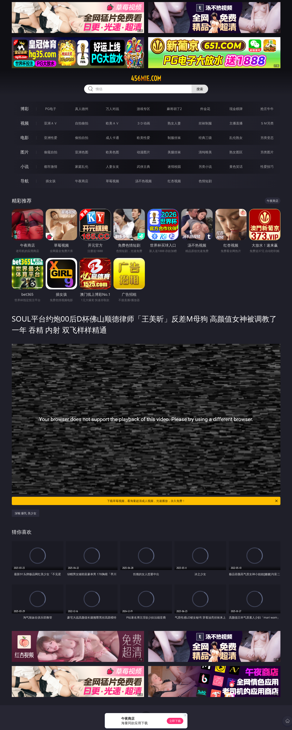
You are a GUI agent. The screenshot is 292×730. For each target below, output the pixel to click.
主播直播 (236, 123)
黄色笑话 (236, 166)
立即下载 (175, 721)
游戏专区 (143, 108)
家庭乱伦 (81, 166)
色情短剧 (205, 181)
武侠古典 (143, 166)
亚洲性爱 (50, 137)
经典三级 (205, 137)
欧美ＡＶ (112, 123)
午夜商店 (81, 181)
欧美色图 (112, 152)
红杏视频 (174, 181)
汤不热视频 (143, 181)
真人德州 (81, 108)
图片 (24, 152)
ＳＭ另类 (267, 123)
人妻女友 (112, 166)
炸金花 (205, 108)
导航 (24, 181)
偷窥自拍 (50, 152)
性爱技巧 (267, 166)
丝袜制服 (205, 123)
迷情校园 (174, 166)
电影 (24, 137)
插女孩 (51, 181)
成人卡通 (112, 137)
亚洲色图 (81, 152)
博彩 (24, 108)
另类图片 (267, 152)
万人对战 (112, 108)
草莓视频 (112, 181)
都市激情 (50, 166)
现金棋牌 (236, 108)
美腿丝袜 (174, 152)
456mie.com (146, 78)
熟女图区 (236, 152)
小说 (24, 166)
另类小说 (205, 166)
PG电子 (50, 108)
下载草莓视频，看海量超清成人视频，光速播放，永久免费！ (192, 500)
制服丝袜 (174, 137)
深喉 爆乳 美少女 (25, 513)
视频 (24, 123)
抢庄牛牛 (267, 108)
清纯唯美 (205, 152)
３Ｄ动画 (143, 123)
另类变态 (267, 137)
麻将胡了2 (174, 108)
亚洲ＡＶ (50, 123)
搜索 (200, 89)
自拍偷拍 (81, 123)
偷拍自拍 (81, 137)
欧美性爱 (143, 137)
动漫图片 (143, 152)
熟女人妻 (174, 123)
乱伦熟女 (236, 137)
